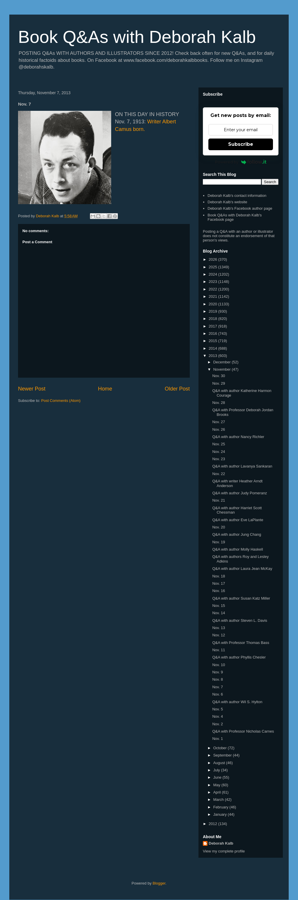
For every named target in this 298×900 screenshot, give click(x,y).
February (221, 807)
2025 (213, 267)
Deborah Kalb (221, 843)
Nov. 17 (218, 583)
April (217, 792)
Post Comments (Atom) (61, 400)
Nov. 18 (218, 576)
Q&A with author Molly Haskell (237, 549)
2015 (213, 341)
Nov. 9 (217, 672)
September (223, 755)
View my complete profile (224, 851)
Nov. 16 (218, 591)
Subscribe (240, 144)
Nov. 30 (218, 376)
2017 (213, 326)
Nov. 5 (217, 709)
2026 (213, 259)
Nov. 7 (217, 687)
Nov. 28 (218, 402)
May (217, 785)
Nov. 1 (217, 738)
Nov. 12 (218, 635)
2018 (213, 318)
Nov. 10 (218, 665)
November (222, 369)
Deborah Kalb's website (227, 202)
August (219, 763)
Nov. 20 (218, 527)
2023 (213, 281)
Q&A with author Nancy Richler (238, 437)
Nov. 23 (218, 459)
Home (105, 389)
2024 (213, 274)
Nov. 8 (217, 679)
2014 (213, 348)
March (219, 799)
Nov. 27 (218, 422)
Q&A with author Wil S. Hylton (237, 702)
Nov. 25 (218, 444)
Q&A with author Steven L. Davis (239, 620)
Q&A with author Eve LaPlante (237, 520)
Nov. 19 (218, 542)
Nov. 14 (218, 613)
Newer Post (31, 389)
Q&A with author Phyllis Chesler (239, 657)
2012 (213, 824)
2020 (213, 304)
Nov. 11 (218, 650)
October (220, 748)
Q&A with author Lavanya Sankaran (242, 466)
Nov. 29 (218, 383)
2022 (213, 289)
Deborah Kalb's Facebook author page (239, 208)
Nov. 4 (217, 716)
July (217, 770)
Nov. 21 (218, 500)
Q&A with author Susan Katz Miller (241, 598)
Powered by (241, 162)
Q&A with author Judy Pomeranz (239, 493)
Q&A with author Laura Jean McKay (242, 568)
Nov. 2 (217, 724)
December (222, 362)
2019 (213, 311)
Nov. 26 (218, 429)
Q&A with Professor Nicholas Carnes (243, 731)
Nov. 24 (218, 451)
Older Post (177, 389)
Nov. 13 (218, 628)
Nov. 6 (217, 694)
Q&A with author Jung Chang (236, 534)
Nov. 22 (218, 474)
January (220, 814)
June (218, 777)
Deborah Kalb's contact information (236, 195)
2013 (213, 355)
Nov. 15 (218, 605)
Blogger (158, 883)
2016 (213, 333)
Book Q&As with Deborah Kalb (137, 37)
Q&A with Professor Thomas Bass (240, 642)
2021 (213, 296)
